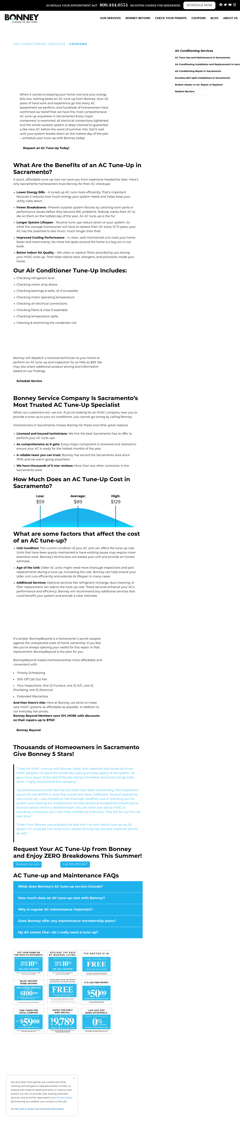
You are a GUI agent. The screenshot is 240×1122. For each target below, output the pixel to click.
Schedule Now (199, 5)
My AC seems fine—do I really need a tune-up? (58, 932)
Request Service (27, 864)
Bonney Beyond (137, 18)
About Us (230, 18)
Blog (214, 18)
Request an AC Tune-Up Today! (46, 148)
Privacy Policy (64, 1098)
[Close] (74, 1078)
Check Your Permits (171, 18)
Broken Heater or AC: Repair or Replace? (199, 85)
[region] (42, 1095)
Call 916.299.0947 (75, 864)
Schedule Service (29, 381)
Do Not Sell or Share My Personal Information (37, 1109)
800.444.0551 (114, 5)
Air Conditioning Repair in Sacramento (198, 71)
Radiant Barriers (184, 92)
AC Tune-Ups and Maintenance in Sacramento (202, 58)
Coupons (198, 18)
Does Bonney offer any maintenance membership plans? (67, 921)
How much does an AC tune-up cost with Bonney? (61, 898)
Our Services (110, 18)
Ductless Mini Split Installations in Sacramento (202, 78)
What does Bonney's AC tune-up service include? (60, 886)
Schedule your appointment (68, 6)
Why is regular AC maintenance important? (55, 909)
